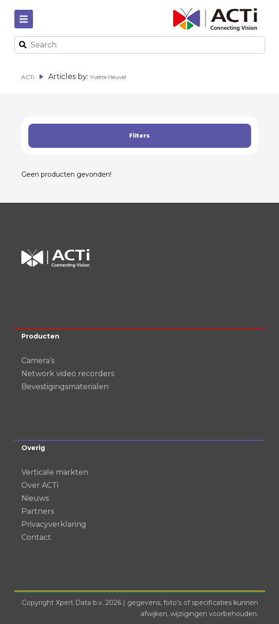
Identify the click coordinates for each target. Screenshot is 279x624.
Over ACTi (39, 485)
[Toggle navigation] (23, 19)
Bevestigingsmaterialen (65, 386)
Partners (37, 511)
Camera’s (37, 360)
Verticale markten (54, 472)
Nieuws (35, 498)
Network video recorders (67, 373)
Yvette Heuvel (108, 76)
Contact (36, 537)
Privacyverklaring (53, 524)
